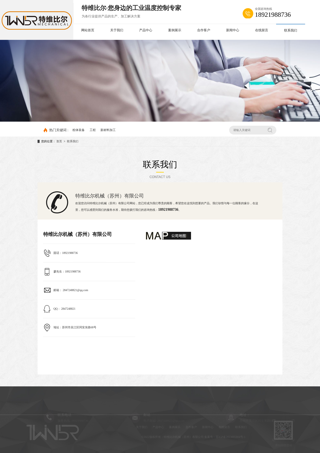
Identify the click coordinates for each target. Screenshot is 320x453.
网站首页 (87, 30)
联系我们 (290, 30)
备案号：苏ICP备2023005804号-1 (227, 436)
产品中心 (145, 30)
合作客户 (203, 30)
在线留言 (261, 30)
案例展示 (174, 30)
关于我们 (116, 30)
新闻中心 (232, 30)
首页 (59, 141)
